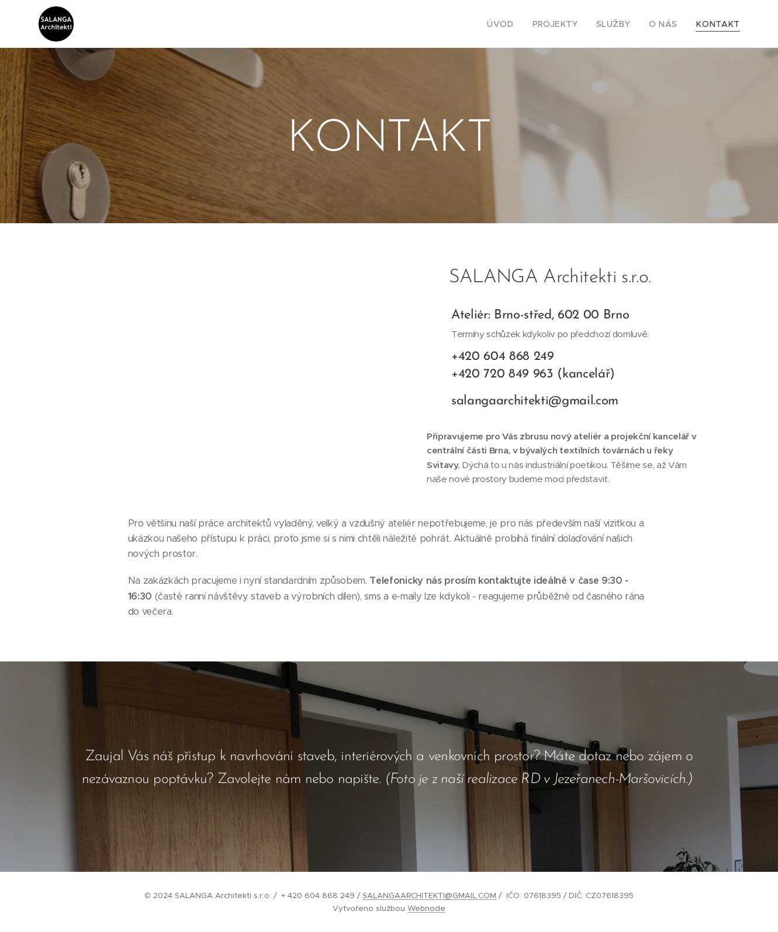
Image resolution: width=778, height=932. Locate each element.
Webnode (426, 908)
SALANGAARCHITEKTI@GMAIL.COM (429, 895)
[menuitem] (519, 24)
